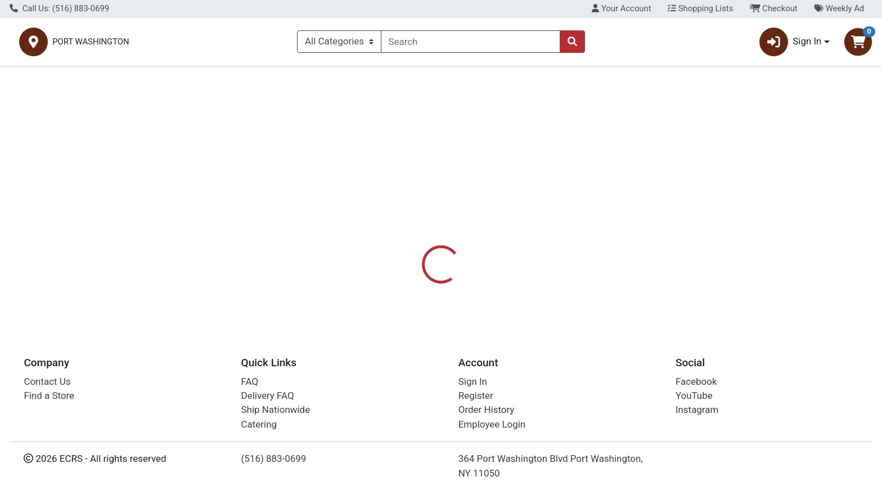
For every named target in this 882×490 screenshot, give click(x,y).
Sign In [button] (790, 44)
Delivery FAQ (267, 395)
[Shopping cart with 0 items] (858, 44)
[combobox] (471, 44)
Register (475, 395)
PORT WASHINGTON (211, 44)
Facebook (696, 381)
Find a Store (49, 395)
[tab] (399, 223)
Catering (259, 424)
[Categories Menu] (339, 44)
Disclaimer (452, 224)
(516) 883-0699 (274, 459)
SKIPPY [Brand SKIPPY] (502, 268)
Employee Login (491, 424)
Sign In (472, 381)
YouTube (694, 395)
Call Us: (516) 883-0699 (59, 8)
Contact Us (47, 381)
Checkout (774, 8)
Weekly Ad (839, 8)
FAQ (250, 381)
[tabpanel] (625, 273)
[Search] (471, 44)
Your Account (621, 8)
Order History (486, 410)
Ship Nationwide (275, 410)
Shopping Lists (700, 8)
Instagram (697, 410)
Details (399, 224)
